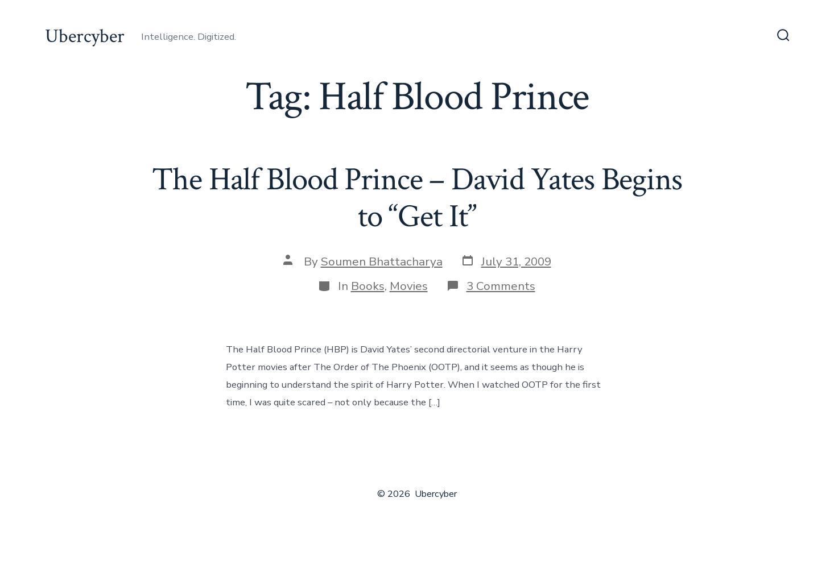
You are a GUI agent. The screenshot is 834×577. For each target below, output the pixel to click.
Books (368, 286)
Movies (409, 286)
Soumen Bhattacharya (382, 261)
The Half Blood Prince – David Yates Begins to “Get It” (417, 198)
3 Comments (500, 286)
